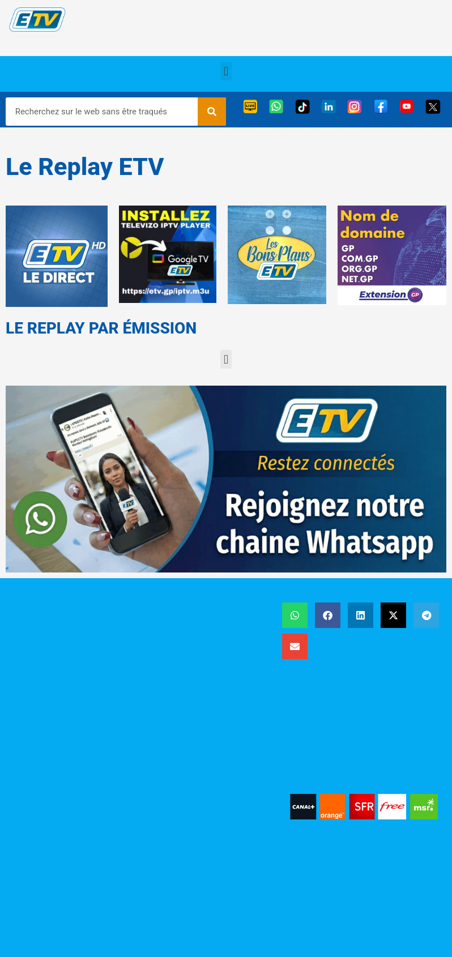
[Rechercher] (212, 111)
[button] (225, 71)
